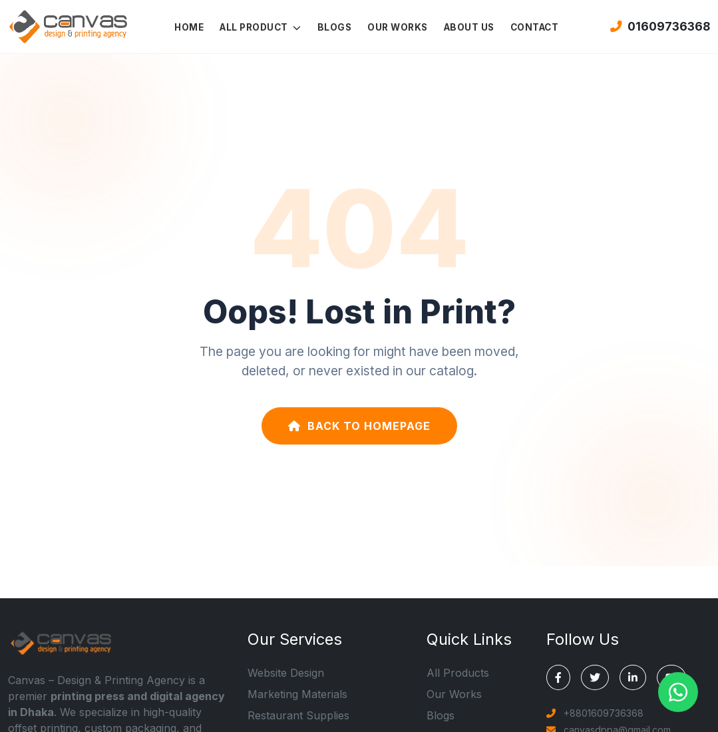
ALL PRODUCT (260, 27)
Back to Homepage (359, 426)
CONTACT (534, 27)
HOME (189, 27)
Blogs (440, 715)
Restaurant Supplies (298, 715)
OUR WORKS (397, 27)
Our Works (454, 694)
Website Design (286, 672)
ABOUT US (469, 27)
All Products (458, 672)
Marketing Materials (297, 694)
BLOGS (334, 27)
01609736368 (660, 26)
